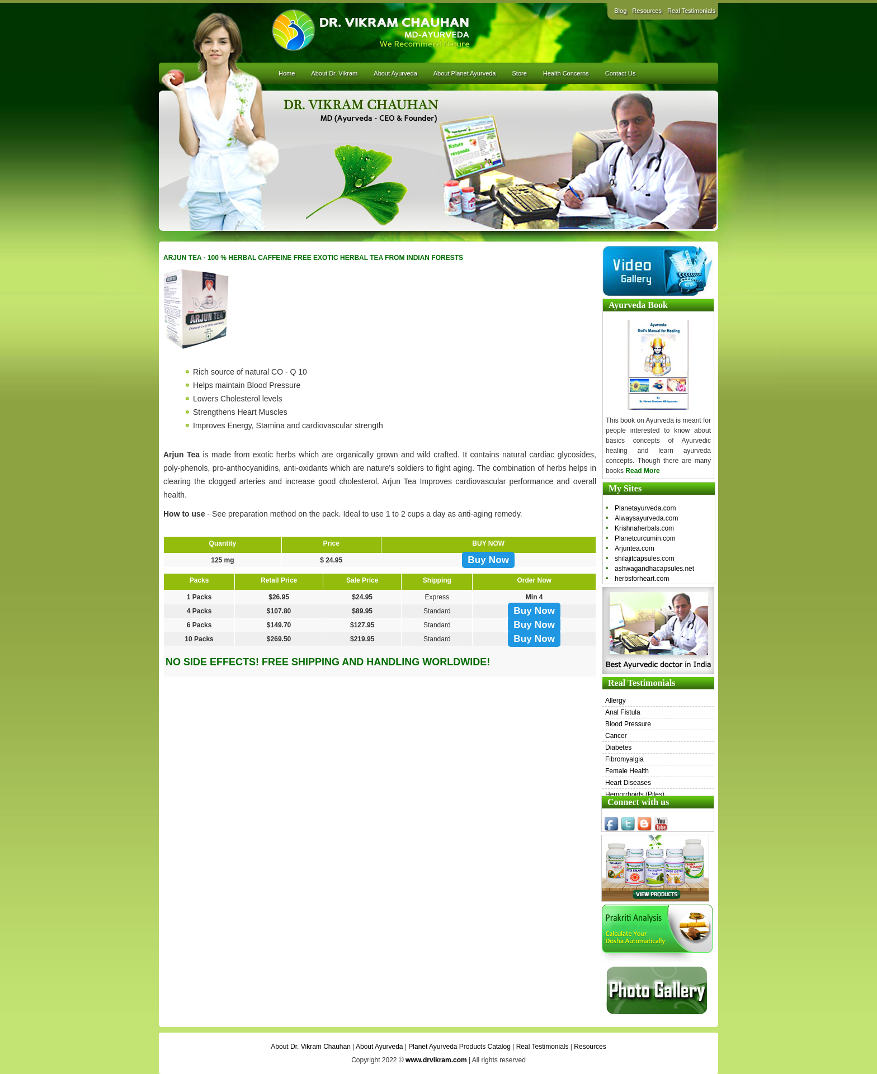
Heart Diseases (628, 783)
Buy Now (488, 560)
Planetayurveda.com (645, 508)
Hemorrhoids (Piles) (634, 794)
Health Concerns (566, 73)
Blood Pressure (628, 724)
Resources (647, 10)
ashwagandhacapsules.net (654, 569)
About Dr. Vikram (334, 73)
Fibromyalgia (624, 759)
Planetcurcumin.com (645, 538)
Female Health (627, 771)
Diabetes (618, 747)
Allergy (615, 700)
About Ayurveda (395, 73)
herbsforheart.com (642, 579)
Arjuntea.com (634, 548)
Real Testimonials (691, 10)
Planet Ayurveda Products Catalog (459, 1047)
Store (519, 73)
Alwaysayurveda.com (646, 518)
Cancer (616, 736)
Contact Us (620, 73)
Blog (620, 10)
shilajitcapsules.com (645, 558)
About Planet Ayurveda (464, 73)
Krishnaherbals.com (644, 528)
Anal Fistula (622, 712)
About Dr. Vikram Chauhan (311, 1047)
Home (287, 73)
